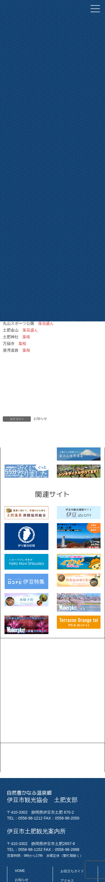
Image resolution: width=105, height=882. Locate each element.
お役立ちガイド (72, 871)
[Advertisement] (52, 690)
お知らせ (40, 419)
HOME (20, 870)
